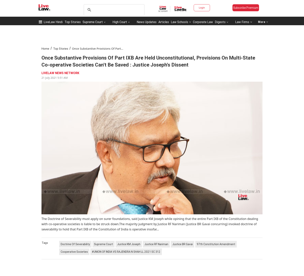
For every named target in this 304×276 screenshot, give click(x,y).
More (263, 22)
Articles (163, 22)
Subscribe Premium (245, 8)
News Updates (146, 22)
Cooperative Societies (74, 252)
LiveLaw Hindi (53, 22)
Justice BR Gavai (182, 244)
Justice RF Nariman (156, 244)
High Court (119, 22)
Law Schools (181, 22)
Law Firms (243, 22)
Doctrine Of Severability (75, 244)
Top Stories (73, 22)
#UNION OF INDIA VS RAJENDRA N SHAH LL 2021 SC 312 (126, 252)
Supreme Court (93, 22)
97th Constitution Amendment (216, 244)
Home (45, 48)
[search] (113, 10)
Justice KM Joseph (128, 244)
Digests (220, 22)
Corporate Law (203, 22)
